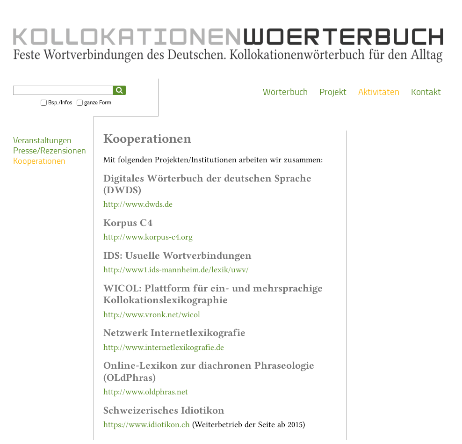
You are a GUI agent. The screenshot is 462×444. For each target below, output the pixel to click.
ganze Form (97, 102)
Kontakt (426, 92)
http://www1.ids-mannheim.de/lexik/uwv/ (176, 269)
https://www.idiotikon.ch (146, 423)
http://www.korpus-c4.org (148, 236)
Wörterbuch (285, 92)
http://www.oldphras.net (145, 391)
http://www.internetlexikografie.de (163, 346)
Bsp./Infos (60, 102)
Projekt (332, 92)
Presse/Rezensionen (49, 151)
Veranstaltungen (42, 140)
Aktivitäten (378, 92)
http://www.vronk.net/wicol (151, 314)
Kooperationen (39, 161)
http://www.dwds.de (138, 203)
